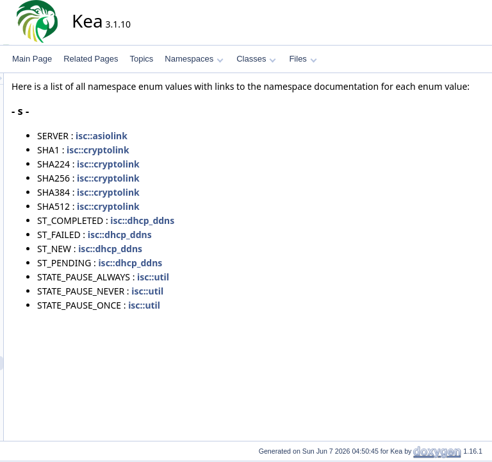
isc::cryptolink (213, 164)
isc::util (268, 291)
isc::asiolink (217, 150)
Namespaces (194, 59)
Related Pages (90, 59)
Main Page (32, 59)
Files (302, 59)
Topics (141, 59)
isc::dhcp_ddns (258, 234)
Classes (256, 59)
